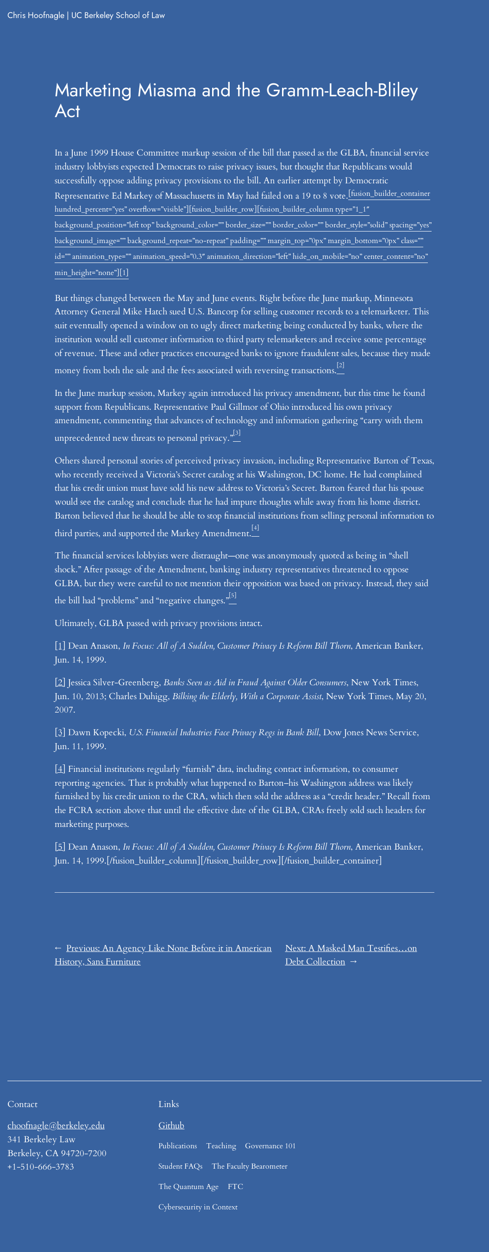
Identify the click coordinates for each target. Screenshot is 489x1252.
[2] (60, 682)
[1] (60, 646)
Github (171, 1126)
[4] (60, 769)
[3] (60, 732)
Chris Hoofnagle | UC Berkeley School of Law (86, 15)
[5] (60, 847)
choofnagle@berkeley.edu (56, 1126)
